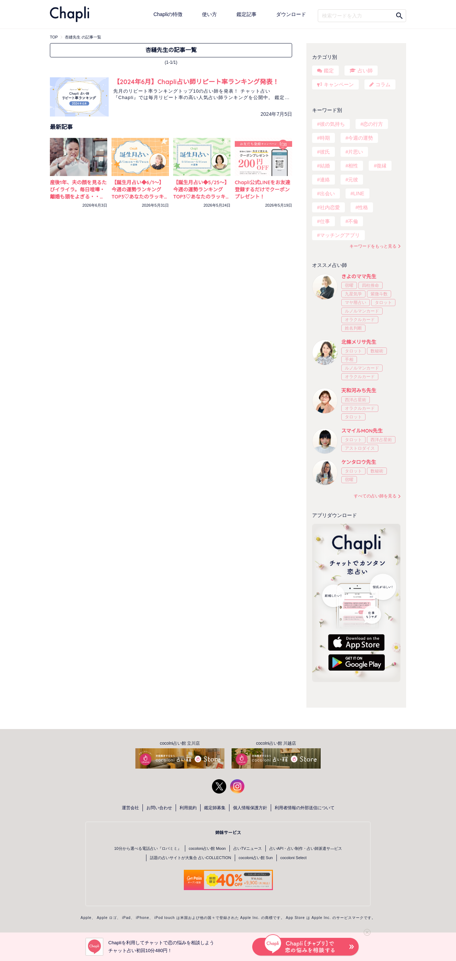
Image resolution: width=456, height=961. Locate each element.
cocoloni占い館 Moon (207, 848)
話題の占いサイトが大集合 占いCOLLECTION (190, 858)
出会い (327, 193)
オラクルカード (360, 319)
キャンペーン (339, 84)
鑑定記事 (246, 14)
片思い (355, 152)
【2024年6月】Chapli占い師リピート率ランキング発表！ (196, 82)
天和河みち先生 (358, 390)
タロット (383, 302)
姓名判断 (353, 328)
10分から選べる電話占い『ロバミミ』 (147, 848)
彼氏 (325, 152)
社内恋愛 (330, 207)
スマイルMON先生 (362, 431)
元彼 (353, 179)
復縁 (382, 166)
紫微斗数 (379, 293)
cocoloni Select (293, 858)
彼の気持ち (332, 124)
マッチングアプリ (340, 235)
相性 (353, 166)
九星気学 (353, 293)
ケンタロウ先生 (358, 462)
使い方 (209, 14)
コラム (382, 84)
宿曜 (349, 285)
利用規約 (188, 807)
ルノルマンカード (362, 311)
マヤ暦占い (355, 302)
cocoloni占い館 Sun (256, 858)
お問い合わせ (159, 807)
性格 (363, 207)
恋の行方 (373, 124)
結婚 (325, 166)
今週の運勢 (360, 138)
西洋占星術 (355, 399)
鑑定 (329, 70)
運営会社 (130, 807)
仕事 (325, 221)
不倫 (353, 221)
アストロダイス (360, 448)
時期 (325, 138)
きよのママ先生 (358, 276)
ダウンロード (291, 14)
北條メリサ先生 (358, 342)
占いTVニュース (247, 848)
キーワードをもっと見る (373, 246)
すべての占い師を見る (375, 496)
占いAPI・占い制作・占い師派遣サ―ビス (305, 848)
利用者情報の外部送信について (305, 807)
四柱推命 (370, 285)
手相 (349, 359)
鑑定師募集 (215, 807)
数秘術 (376, 350)
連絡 (325, 179)
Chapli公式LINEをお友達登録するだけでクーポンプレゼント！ (262, 189)
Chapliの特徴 (168, 14)
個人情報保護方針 (250, 807)
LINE (358, 193)
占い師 (365, 70)
